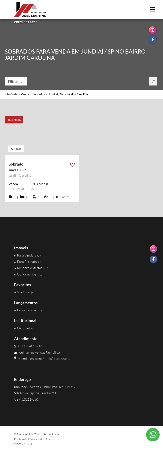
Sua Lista (24, 292)
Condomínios (28, 274)
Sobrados (39, 94)
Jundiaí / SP (55, 94)
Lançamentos (28, 310)
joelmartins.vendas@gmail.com (38, 352)
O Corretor (23, 328)
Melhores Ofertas (31, 268)
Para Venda (27, 255)
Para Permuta (28, 262)
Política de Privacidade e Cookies (35, 439)
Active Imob (51, 434)
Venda (25, 94)
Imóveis (12, 94)
